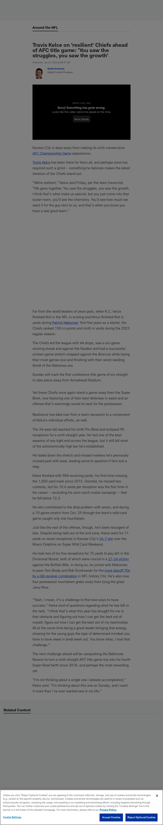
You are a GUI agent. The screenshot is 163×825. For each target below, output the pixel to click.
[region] (81, 807)
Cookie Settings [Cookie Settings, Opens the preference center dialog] (12, 817)
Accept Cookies (111, 817)
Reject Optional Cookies (141, 817)
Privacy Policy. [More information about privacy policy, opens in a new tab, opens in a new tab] (108, 809)
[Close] (157, 796)
